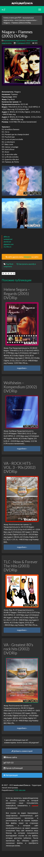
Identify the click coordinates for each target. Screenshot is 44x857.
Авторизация (11, 775)
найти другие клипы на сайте (22, 256)
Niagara (27, 256)
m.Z (3, 9)
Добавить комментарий (22, 751)
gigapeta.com (8, 244)
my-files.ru (7, 247)
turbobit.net (8, 239)
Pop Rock (9, 264)
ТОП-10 (8, 762)
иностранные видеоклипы (25, 20)
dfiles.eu (7, 237)
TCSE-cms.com (19, 790)
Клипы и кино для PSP (12, 18)
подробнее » (22, 368)
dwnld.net (7, 242)
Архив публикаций (13, 768)
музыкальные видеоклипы (14, 40)
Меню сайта (10, 757)
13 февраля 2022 (23, 43)
